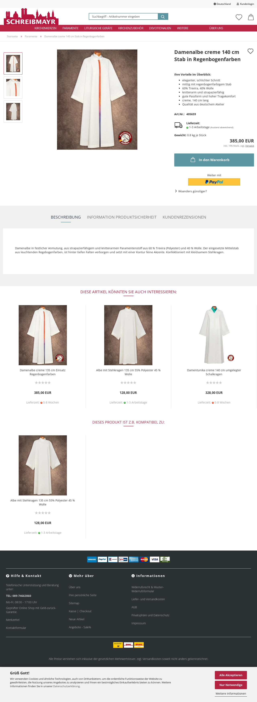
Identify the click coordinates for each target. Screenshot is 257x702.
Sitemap (74, 603)
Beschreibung (66, 217)
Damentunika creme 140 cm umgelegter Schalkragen (214, 372)
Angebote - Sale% (80, 627)
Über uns (216, 28)
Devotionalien (160, 28)
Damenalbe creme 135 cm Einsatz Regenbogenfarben (42, 372)
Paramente (70, 28)
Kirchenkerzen (45, 28)
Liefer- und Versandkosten (148, 599)
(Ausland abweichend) (221, 127)
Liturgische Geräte (98, 28)
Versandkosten (152, 659)
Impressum (139, 623)
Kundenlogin (245, 4)
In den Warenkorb (209, 159)
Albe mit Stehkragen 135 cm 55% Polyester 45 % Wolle (128, 372)
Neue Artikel (76, 619)
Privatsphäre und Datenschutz (150, 615)
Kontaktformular (16, 628)
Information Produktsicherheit (122, 217)
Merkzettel (12, 620)
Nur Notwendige (230, 685)
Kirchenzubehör (130, 28)
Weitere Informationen (231, 693)
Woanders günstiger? (192, 191)
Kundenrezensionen (184, 217)
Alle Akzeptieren (230, 675)
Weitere (182, 28)
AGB (134, 607)
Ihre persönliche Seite (83, 595)
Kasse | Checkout (80, 611)
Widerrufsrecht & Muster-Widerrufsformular (148, 589)
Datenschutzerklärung (66, 686)
